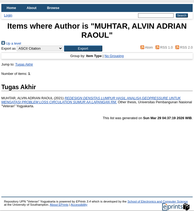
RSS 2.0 (183, 47)
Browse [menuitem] (53, 8)
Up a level (11, 43)
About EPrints (59, 204)
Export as (8, 48)
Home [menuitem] (11, 8)
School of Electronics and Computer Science (157, 201)
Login (8, 15)
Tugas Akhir (24, 64)
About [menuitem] (32, 8)
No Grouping (114, 56)
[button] (83, 48)
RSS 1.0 (163, 47)
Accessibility (79, 204)
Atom (146, 47)
